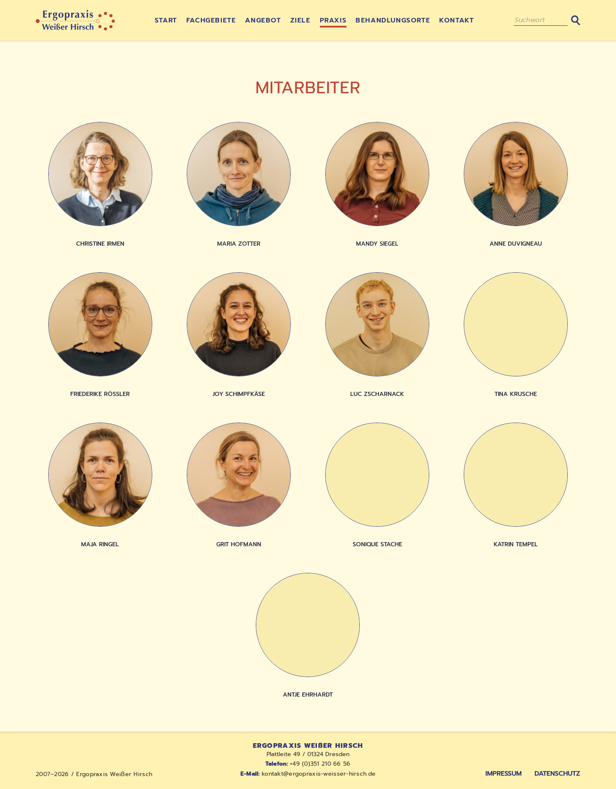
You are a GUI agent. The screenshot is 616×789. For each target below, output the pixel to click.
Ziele (300, 20)
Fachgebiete (211, 20)
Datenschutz (557, 774)
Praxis (333, 20)
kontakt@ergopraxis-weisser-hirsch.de (308, 773)
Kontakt (456, 20)
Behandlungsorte (393, 20)
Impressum (503, 774)
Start (166, 20)
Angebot (263, 20)
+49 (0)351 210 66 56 (307, 763)
